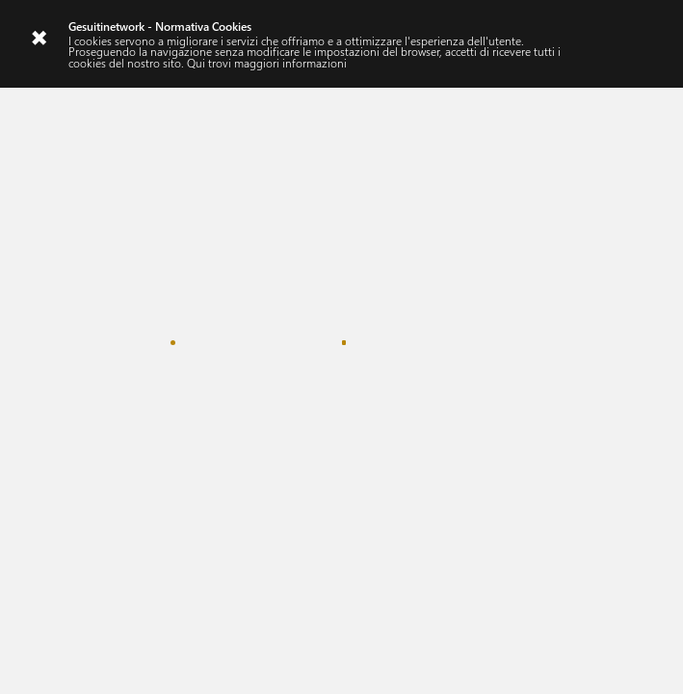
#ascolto (76, 258)
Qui (196, 62)
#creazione (155, 258)
